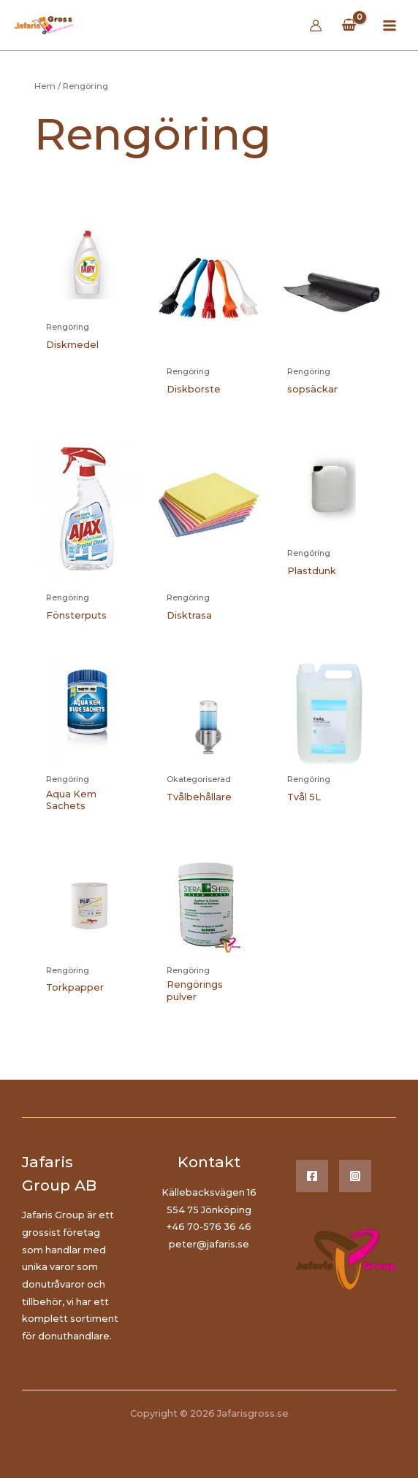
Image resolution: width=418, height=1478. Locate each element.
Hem (45, 86)
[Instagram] (355, 1176)
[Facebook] (312, 1176)
